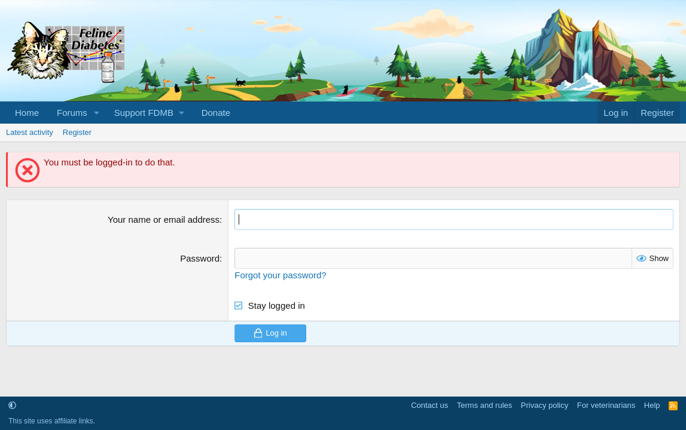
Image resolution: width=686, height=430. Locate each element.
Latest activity (29, 132)
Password (199, 258)
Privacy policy (544, 405)
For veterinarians (606, 405)
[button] (97, 113)
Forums (72, 113)
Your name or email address (163, 219)
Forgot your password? (280, 275)
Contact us (429, 405)
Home (27, 113)
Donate (216, 113)
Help (652, 405)
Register (77, 132)
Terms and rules (484, 405)
